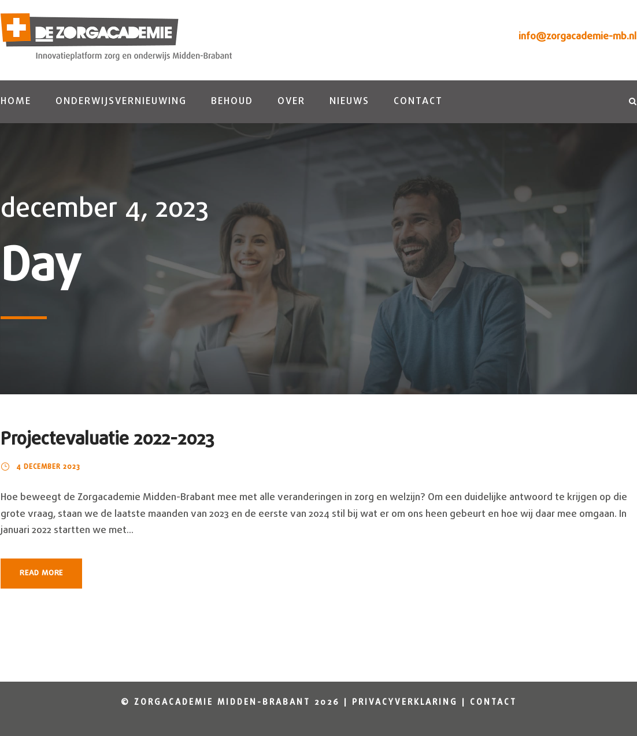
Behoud (232, 101)
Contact (418, 101)
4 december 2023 (48, 467)
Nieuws (349, 101)
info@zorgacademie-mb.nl (577, 36)
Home (16, 101)
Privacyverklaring (405, 703)
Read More (41, 573)
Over (291, 101)
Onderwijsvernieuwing (121, 101)
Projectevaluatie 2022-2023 (107, 439)
